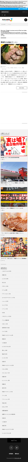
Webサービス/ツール (6, 335)
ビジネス (4, 278)
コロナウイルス (5, 271)
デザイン (4, 286)
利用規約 (11, 453)
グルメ (24, 45)
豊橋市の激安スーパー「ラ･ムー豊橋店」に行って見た (13, 182)
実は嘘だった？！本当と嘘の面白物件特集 (10, 157)
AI (2, 312)
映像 (3, 384)
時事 (3, 275)
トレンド (4, 301)
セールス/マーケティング (7, 297)
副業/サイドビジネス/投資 (8, 414)
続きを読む (21, 87)
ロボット (4, 324)
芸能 (3, 376)
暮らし (3, 159)
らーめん (8, 67)
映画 (3, 339)
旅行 (3, 388)
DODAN (15, 67)
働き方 (3, 354)
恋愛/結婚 (4, 410)
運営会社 (17, 453)
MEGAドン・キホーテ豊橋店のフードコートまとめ (12, 208)
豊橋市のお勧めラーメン (9, 42)
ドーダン (19, 67)
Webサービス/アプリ (6, 429)
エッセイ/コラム (5, 433)
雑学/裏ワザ (4, 327)
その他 (3, 342)
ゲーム (3, 260)
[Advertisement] (14, 109)
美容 (3, 425)
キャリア (4, 305)
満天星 (12, 67)
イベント (4, 308)
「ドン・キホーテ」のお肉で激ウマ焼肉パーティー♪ (12, 233)
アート (3, 395)
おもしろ (4, 406)
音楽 (3, 361)
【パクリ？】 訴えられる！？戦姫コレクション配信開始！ (14, 258)
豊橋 (23, 67)
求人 (3, 282)
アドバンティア (17, 458)
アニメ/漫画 (4, 320)
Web (3, 403)
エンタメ (4, 357)
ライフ (3, 184)
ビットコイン (5, 380)
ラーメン (4, 67)
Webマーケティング (6, 391)
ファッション (5, 399)
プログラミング (5, 316)
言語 (3, 418)
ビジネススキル (5, 346)
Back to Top (14, 440)
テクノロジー (5, 372)
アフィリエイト (5, 293)
